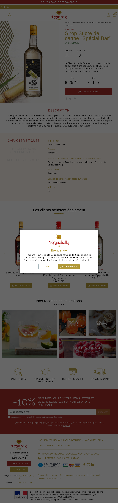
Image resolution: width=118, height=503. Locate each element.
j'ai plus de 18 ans (69, 266)
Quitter (46, 267)
